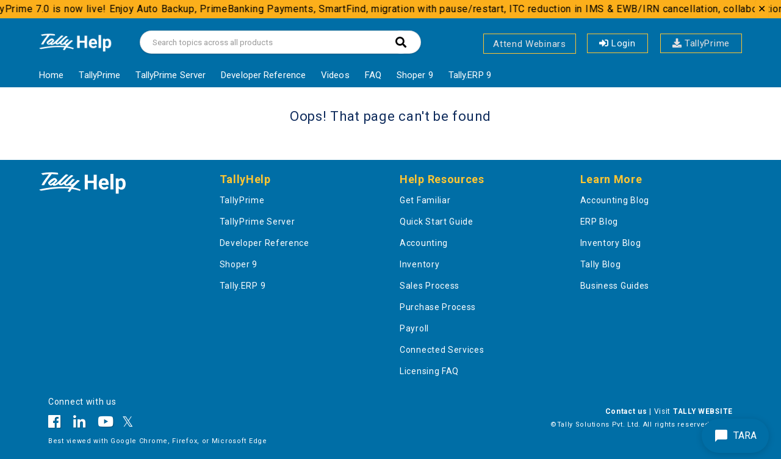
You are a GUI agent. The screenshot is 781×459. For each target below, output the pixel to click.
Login (617, 43)
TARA (735, 435)
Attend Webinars (529, 43)
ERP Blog (599, 221)
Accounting (424, 243)
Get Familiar (425, 200)
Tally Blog (600, 264)
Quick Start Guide (436, 221)
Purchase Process (438, 307)
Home (51, 75)
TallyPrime (701, 43)
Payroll (414, 328)
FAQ (373, 75)
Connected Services (442, 350)
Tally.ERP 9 (469, 75)
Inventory (419, 264)
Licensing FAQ (429, 371)
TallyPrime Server (170, 75)
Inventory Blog (610, 243)
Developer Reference (263, 75)
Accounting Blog (615, 200)
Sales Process (429, 286)
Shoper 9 (415, 75)
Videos (335, 75)
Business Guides (615, 286)
